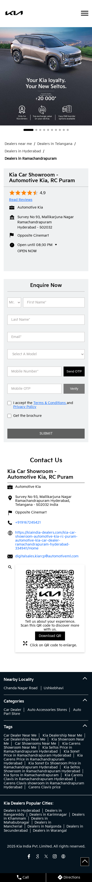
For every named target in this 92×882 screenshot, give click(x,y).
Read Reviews (20, 200)
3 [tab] (40, 130)
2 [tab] (36, 130)
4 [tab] (44, 130)
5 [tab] (48, 130)
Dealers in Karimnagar (48, 814)
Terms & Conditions (50, 403)
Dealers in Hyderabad (22, 811)
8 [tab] (60, 130)
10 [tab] (68, 130)
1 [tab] (28, 130)
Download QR (50, 636)
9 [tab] (64, 130)
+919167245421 (28, 522)
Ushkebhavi (54, 688)
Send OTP (74, 371)
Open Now (27, 251)
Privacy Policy (24, 407)
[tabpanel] (46, 76)
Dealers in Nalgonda (44, 826)
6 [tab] (52, 130)
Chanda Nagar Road (21, 688)
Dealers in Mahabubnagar (26, 820)
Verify (74, 388)
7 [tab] (56, 130)
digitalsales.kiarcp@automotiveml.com (47, 556)
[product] (46, 354)
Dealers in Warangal (50, 831)
